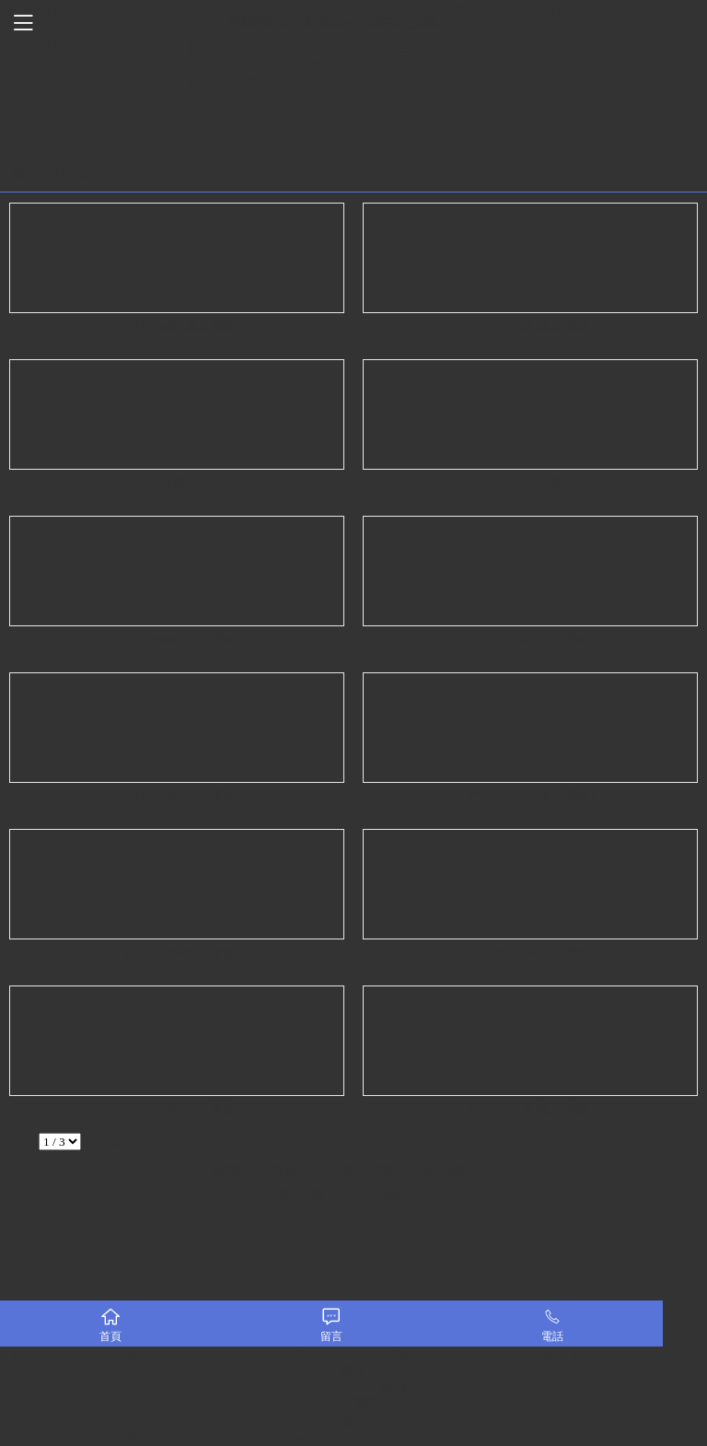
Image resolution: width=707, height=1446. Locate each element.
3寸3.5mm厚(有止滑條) (176, 640)
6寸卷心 (177, 483)
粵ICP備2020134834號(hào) (353, 1195)
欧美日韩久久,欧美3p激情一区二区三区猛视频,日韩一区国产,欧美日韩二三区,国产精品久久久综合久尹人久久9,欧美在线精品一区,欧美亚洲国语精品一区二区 (348, 52)
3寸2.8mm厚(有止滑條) (530, 953)
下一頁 (100, 1142)
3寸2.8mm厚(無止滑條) (530, 1109)
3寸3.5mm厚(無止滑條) (530, 796)
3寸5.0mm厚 (530, 483)
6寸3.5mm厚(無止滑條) (176, 326)
